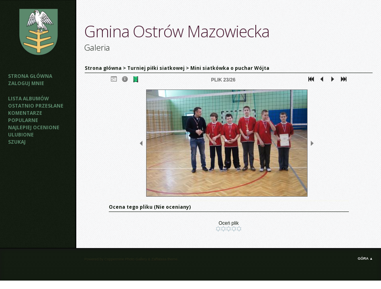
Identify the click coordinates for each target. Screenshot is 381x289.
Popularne (23, 120)
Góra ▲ (365, 258)
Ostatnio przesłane (35, 105)
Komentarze (25, 113)
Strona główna (30, 76)
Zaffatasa (158, 259)
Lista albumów (28, 98)
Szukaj (17, 141)
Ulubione (21, 134)
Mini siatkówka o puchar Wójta (229, 68)
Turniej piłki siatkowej (156, 68)
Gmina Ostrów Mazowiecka (176, 31)
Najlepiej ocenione (33, 127)
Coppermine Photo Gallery (125, 259)
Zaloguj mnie (26, 83)
